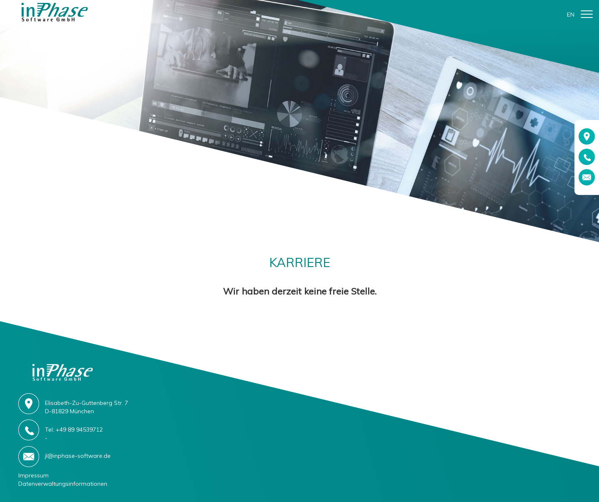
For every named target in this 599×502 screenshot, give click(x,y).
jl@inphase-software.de (78, 456)
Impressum (33, 475)
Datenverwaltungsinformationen (62, 483)
